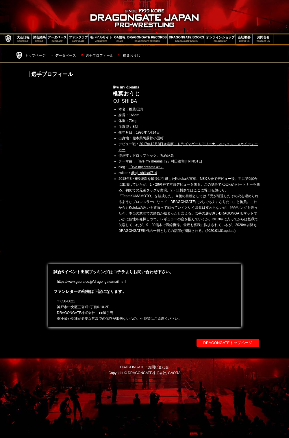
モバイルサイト (101, 39)
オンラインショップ (220, 39)
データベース (57, 39)
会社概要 (244, 39)
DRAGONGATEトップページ (227, 343)
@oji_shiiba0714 (144, 173)
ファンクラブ (78, 39)
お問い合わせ (158, 367)
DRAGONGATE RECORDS (147, 39)
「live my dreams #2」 (146, 167)
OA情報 (119, 39)
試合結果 (39, 39)
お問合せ (263, 39)
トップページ (35, 55)
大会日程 (23, 39)
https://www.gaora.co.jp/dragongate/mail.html (91, 282)
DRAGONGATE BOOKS (186, 39)
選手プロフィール (99, 55)
